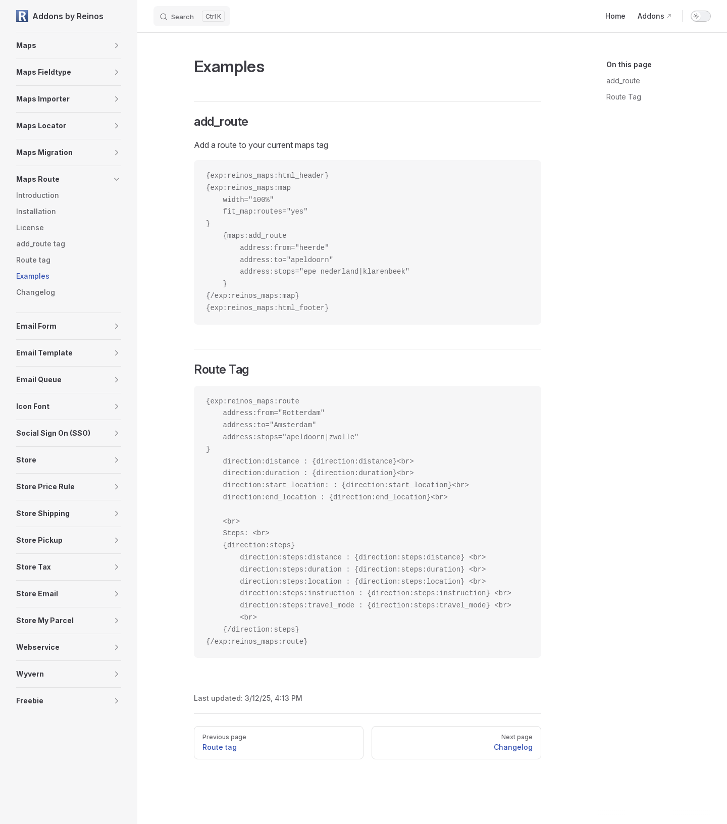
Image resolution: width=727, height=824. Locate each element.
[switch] (701, 16)
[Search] (191, 16)
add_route (623, 80)
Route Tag (623, 96)
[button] (117, 45)
